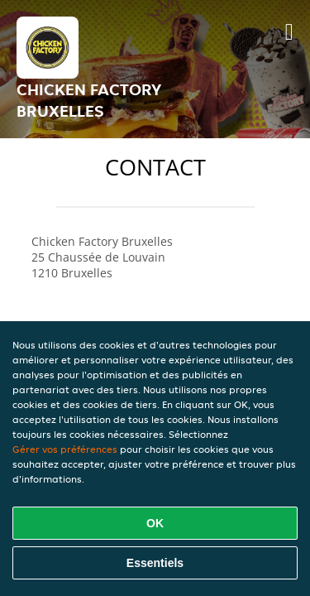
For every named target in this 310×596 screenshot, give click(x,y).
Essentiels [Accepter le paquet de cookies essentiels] (155, 563)
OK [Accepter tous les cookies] (155, 523)
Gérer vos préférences (64, 449)
